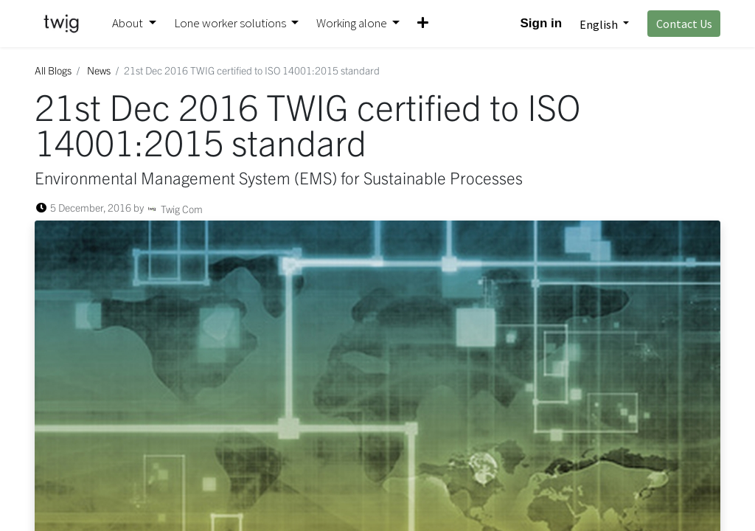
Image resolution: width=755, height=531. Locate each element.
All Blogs (53, 70)
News (99, 70)
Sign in (542, 23)
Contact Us (684, 23)
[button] (422, 23)
